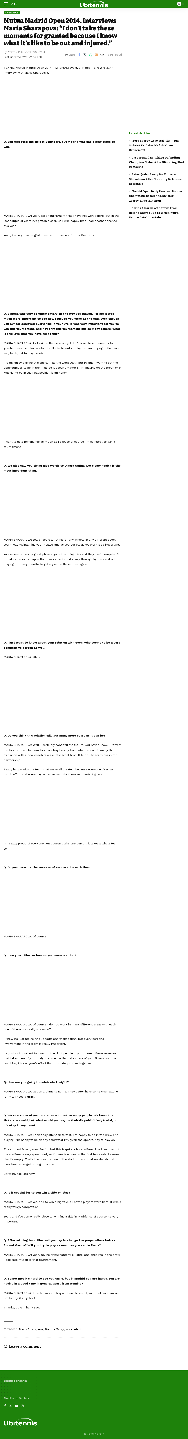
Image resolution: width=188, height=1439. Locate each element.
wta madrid (73, 1329)
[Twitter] (10, 1406)
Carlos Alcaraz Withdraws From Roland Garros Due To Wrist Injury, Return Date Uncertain (154, 212)
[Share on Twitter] (85, 55)
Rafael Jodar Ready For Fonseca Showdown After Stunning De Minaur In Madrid (156, 179)
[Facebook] (5, 1406)
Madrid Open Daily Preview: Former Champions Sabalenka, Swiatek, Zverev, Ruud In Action (155, 196)
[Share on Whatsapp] (90, 55)
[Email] (96, 55)
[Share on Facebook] (79, 55)
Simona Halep (54, 1329)
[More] (102, 55)
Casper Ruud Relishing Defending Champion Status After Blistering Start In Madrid (156, 162)
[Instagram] (22, 1406)
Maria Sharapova (31, 1329)
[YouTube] (16, 1406)
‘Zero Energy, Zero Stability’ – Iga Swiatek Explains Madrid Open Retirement (154, 145)
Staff (11, 52)
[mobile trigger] (7, 3)
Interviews (12, 13)
